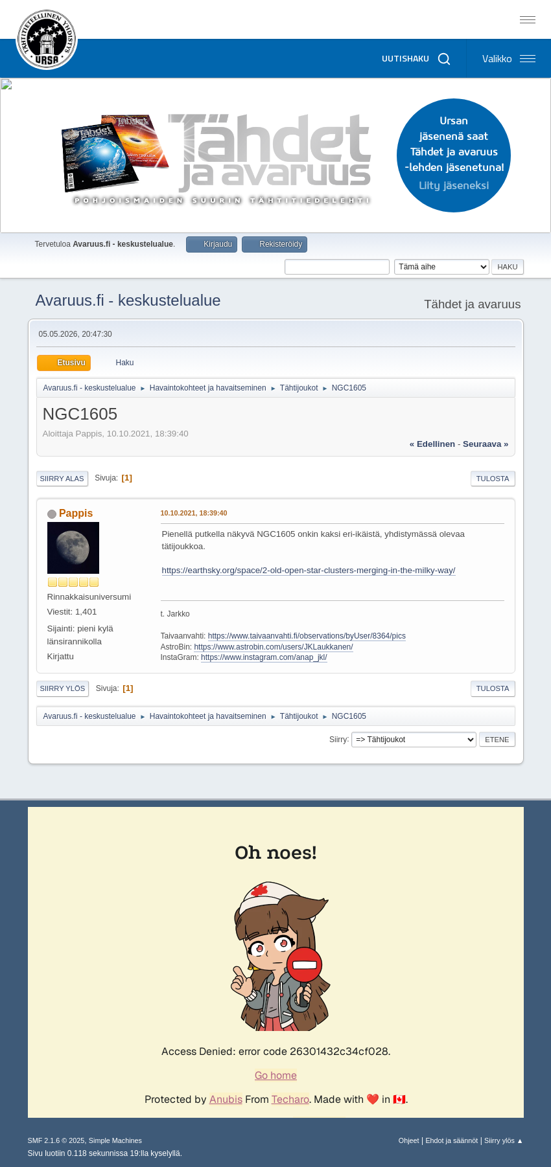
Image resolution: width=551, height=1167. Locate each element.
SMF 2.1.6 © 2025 (56, 1140)
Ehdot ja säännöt (451, 1140)
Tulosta (493, 478)
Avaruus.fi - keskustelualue (128, 300)
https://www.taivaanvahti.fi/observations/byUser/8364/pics (307, 635)
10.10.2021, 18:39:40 (194, 513)
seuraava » (485, 444)
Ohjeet (409, 1140)
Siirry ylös (63, 688)
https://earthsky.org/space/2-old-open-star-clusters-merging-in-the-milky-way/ (309, 570)
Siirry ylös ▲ (503, 1140)
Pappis (76, 513)
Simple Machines (115, 1140)
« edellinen (432, 444)
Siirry (338, 738)
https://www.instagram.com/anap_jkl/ (264, 657)
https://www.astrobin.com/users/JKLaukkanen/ (273, 646)
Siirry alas (62, 478)
